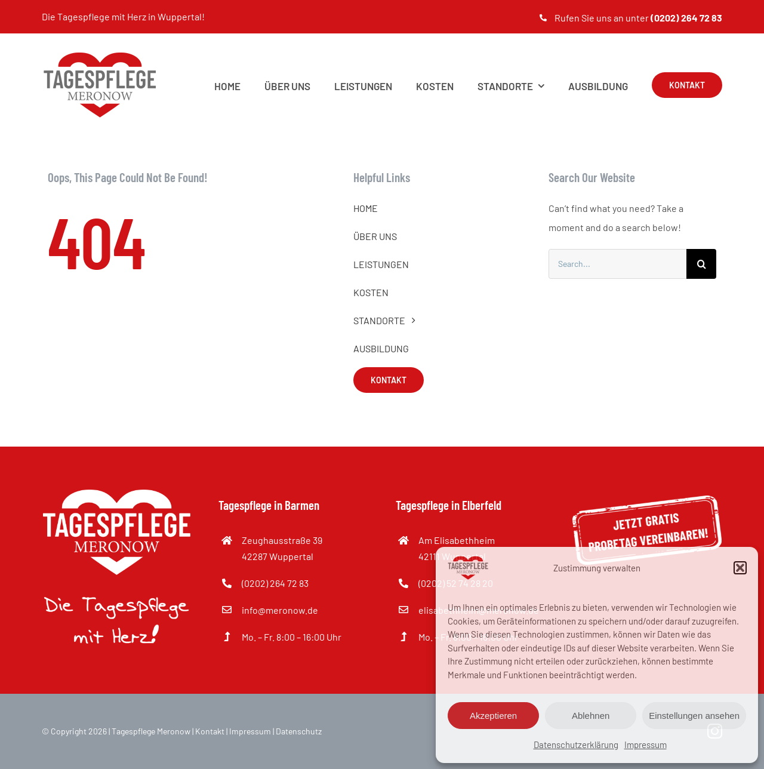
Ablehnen (590, 715)
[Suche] (701, 264)
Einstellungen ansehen (694, 715)
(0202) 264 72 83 (275, 583)
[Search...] (617, 264)
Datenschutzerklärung (576, 744)
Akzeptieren (493, 715)
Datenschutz (299, 731)
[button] (740, 568)
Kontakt (209, 731)
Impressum (645, 744)
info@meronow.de (280, 610)
